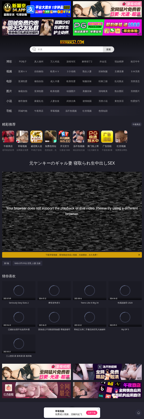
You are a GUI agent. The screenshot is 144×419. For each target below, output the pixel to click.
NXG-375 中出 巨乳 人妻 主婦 (27, 263)
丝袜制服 (103, 71)
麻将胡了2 (87, 61)
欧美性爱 (71, 81)
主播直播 (119, 71)
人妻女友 (54, 101)
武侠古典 (71, 101)
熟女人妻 (87, 71)
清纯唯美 (103, 91)
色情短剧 (103, 110)
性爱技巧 (135, 101)
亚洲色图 (38, 91)
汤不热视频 (71, 110)
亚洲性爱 (22, 81)
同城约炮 (22, 110)
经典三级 (103, 81)
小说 (9, 101)
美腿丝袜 (87, 91)
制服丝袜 (87, 81)
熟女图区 (119, 91)
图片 (9, 91)
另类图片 (135, 91)
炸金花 (103, 61)
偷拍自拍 (38, 81)
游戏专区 (71, 61)
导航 (9, 111)
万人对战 (54, 61)
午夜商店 (38, 110)
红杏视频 (87, 110)
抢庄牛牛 (135, 61)
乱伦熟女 (119, 81)
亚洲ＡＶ (22, 71)
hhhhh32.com (72, 42)
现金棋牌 (119, 61)
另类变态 (135, 81)
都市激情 (22, 101)
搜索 (108, 49)
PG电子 (22, 61)
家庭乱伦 (38, 101)
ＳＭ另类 (135, 71)
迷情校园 (87, 101)
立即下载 (92, 412)
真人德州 (38, 61)
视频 (9, 71)
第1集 (6, 263)
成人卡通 (54, 81)
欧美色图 (54, 91)
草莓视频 (54, 110)
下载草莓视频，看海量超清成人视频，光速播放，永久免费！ (92, 255)
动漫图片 (71, 91)
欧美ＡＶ (54, 71)
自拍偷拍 (38, 71)
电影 (9, 81)
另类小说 (103, 101)
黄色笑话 (119, 101)
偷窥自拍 (22, 91)
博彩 (9, 61)
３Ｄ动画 (71, 71)
